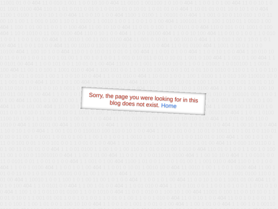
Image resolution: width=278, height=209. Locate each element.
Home (169, 105)
